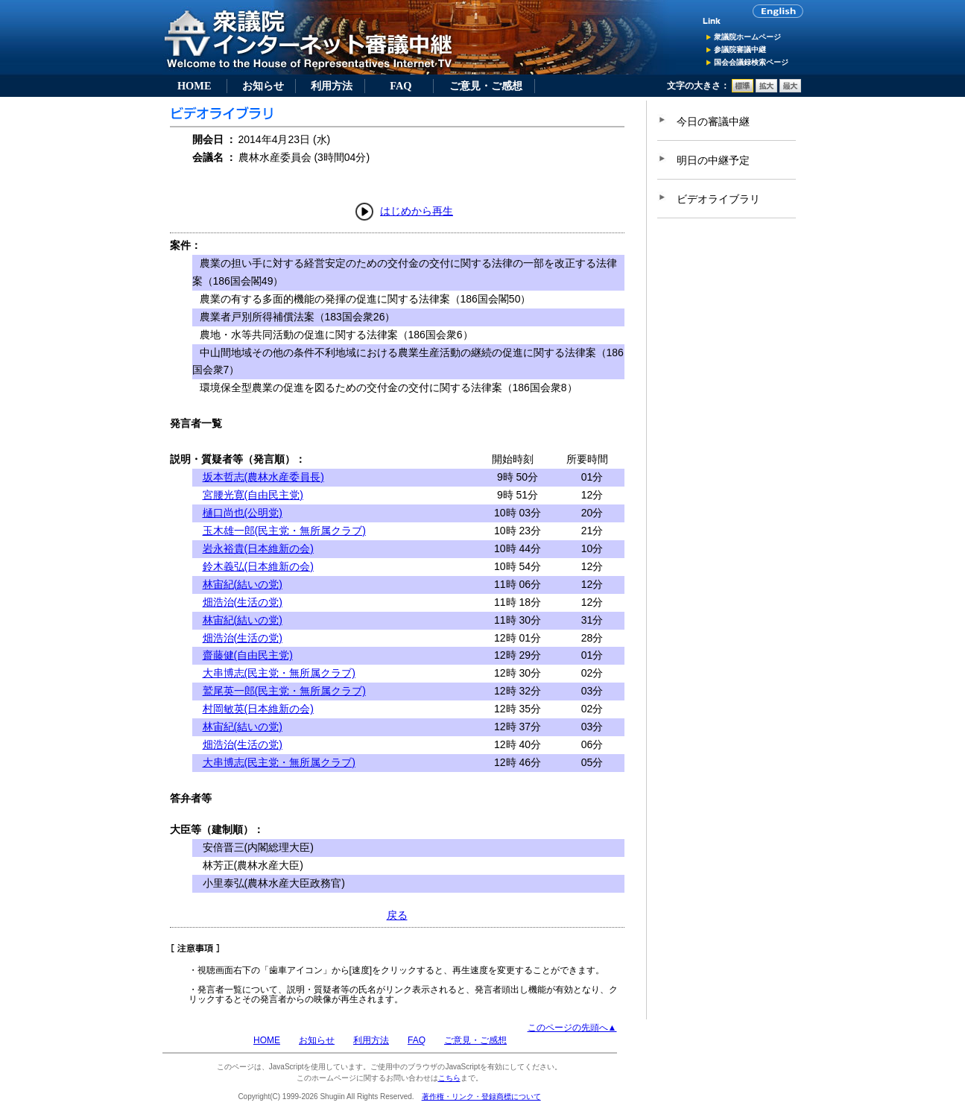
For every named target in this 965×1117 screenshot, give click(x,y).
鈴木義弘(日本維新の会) (258, 566)
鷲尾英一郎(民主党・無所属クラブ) (284, 691)
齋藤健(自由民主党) (248, 655)
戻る (397, 915)
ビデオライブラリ (718, 199)
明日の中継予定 (713, 160)
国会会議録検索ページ (751, 62)
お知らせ (263, 86)
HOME (194, 86)
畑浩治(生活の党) (242, 602)
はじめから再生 (416, 211)
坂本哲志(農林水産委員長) (263, 477)
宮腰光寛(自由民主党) (253, 495)
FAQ (400, 86)
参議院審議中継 (740, 49)
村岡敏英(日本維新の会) (258, 709)
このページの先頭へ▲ (572, 1027)
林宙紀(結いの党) (242, 584)
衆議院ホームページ (747, 37)
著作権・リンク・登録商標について (481, 1096)
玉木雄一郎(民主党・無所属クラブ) (284, 531)
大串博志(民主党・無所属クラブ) (279, 673)
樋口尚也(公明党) (242, 513)
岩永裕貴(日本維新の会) (258, 548)
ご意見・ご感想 (485, 86)
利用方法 (331, 86)
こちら (449, 1078)
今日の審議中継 (713, 121)
